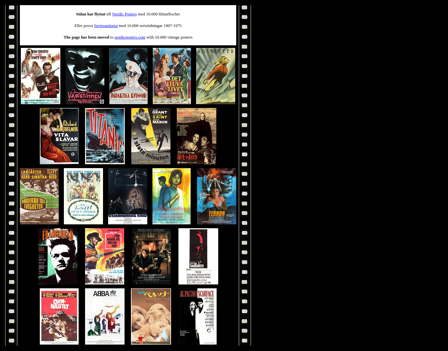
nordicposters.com (130, 37)
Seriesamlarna (106, 25)
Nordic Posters (124, 14)
